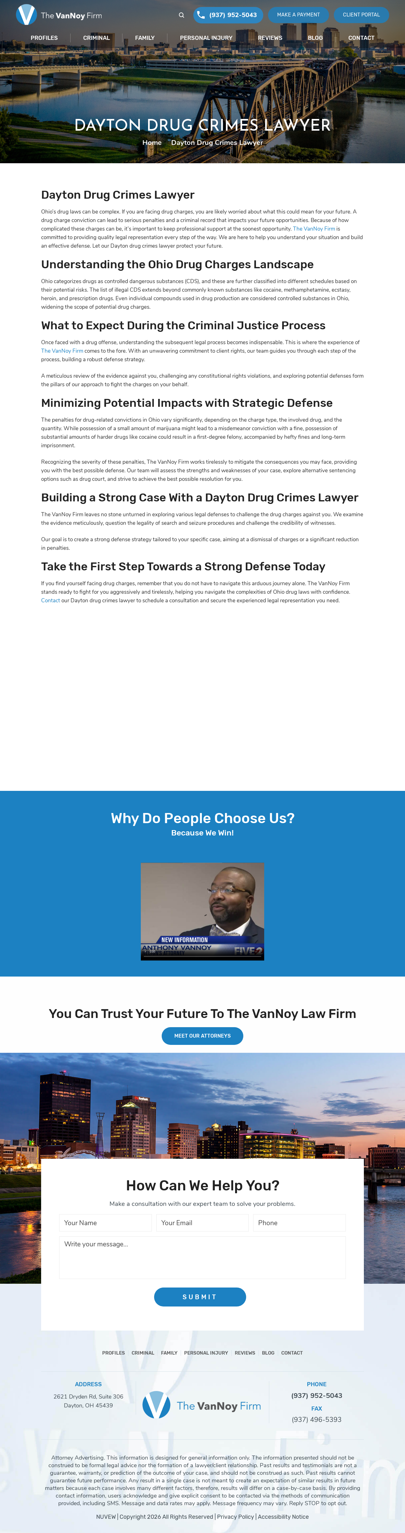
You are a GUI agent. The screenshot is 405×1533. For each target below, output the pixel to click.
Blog (315, 37)
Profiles (44, 37)
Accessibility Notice (283, 1516)
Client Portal (361, 15)
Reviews (270, 37)
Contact (361, 37)
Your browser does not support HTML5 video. (202, 912)
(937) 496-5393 (317, 1420)
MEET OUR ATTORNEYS (202, 1036)
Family (145, 37)
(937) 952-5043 (233, 15)
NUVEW (106, 1516)
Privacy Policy (235, 1516)
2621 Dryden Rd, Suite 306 (88, 1396)
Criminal (96, 37)
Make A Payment (298, 15)
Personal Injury (206, 37)
